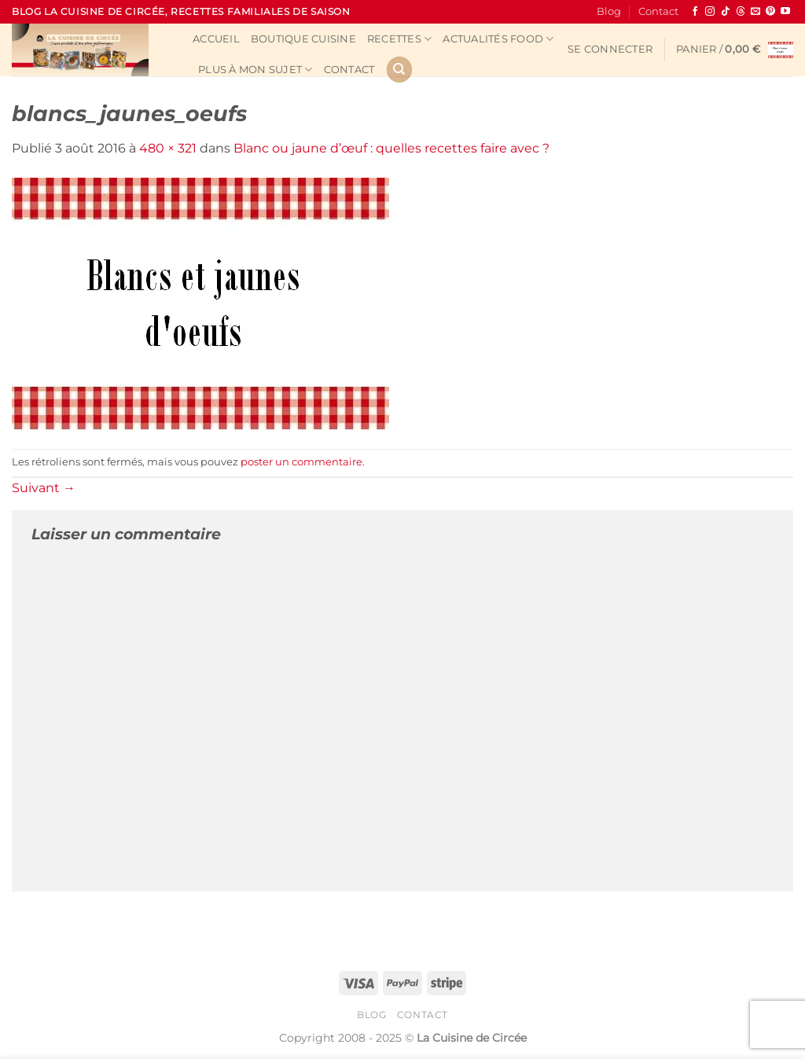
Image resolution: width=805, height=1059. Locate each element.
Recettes (399, 38)
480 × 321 (168, 148)
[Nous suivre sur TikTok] (725, 11)
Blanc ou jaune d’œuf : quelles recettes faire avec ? (391, 148)
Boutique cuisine (303, 39)
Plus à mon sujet (255, 69)
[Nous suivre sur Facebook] (695, 11)
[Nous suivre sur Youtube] (785, 11)
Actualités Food (498, 38)
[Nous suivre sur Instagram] (710, 11)
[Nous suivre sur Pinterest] (770, 11)
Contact (658, 11)
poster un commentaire (301, 462)
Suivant (43, 487)
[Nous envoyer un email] (755, 11)
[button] (610, 49)
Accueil (216, 39)
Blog (609, 11)
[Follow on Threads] (740, 11)
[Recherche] (399, 70)
